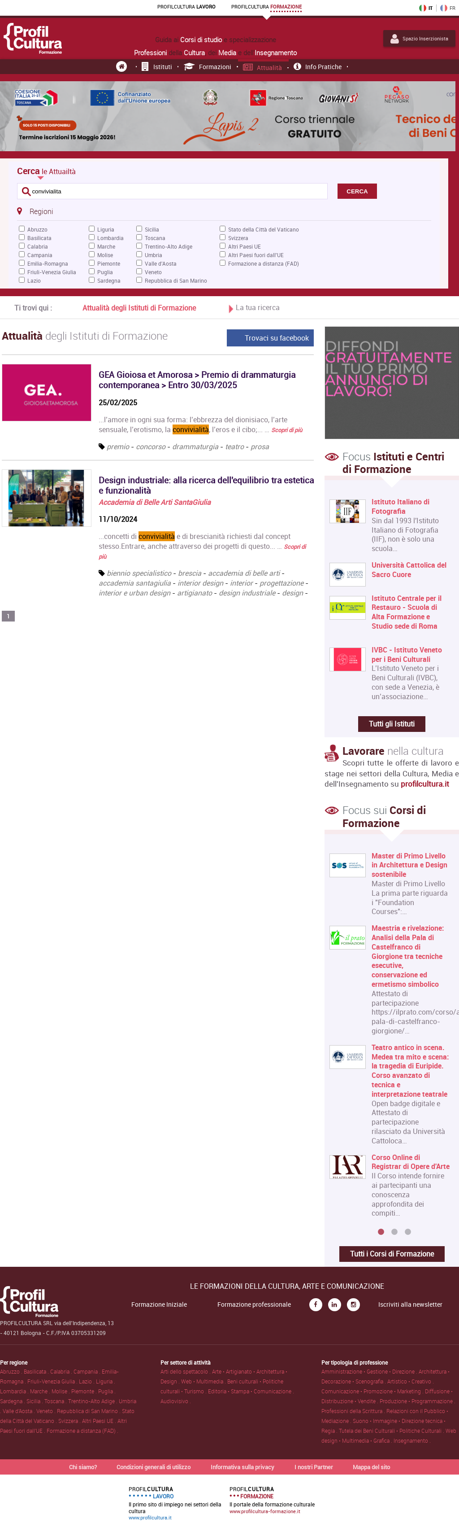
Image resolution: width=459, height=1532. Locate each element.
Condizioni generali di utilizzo (154, 1467)
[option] (389, 1038)
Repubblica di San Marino (176, 280)
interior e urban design (134, 593)
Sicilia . (35, 1401)
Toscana (155, 237)
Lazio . (87, 1381)
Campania (39, 254)
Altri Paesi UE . (99, 1420)
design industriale (247, 593)
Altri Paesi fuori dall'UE (256, 254)
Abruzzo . (12, 1371)
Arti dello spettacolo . (186, 1371)
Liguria (105, 229)
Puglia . (107, 1391)
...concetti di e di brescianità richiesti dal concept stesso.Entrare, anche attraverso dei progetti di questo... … (202, 545)
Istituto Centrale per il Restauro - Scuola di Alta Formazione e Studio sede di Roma (407, 612)
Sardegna (109, 280)
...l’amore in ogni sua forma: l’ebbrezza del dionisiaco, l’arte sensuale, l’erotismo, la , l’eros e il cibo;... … (200, 424)
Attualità (262, 67)
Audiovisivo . (175, 1401)
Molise (105, 254)
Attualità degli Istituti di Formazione (139, 308)
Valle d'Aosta (161, 263)
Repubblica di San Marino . (89, 1410)
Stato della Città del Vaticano (263, 229)
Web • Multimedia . (204, 1381)
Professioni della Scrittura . (353, 1410)
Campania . (88, 1371)
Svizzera (238, 237)
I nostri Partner (313, 1467)
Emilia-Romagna (47, 263)
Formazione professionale (254, 1304)
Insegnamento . (412, 1440)
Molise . (61, 1391)
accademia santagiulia (135, 583)
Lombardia (110, 237)
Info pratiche (318, 66)
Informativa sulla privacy (242, 1467)
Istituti (157, 66)
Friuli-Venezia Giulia (51, 272)
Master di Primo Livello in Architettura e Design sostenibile (409, 865)
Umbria (153, 254)
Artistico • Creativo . (410, 1381)
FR (447, 8)
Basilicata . (37, 1371)
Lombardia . (15, 1391)
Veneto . (46, 1410)
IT (426, 8)
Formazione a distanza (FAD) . (82, 1430)
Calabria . (62, 1371)
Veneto (153, 272)
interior (241, 583)
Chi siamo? (83, 1467)
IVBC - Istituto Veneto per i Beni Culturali (407, 654)
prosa (260, 446)
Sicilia (152, 229)
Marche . (41, 1391)
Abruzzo (37, 229)
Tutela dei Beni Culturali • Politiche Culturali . (392, 1430)
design (292, 593)
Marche (106, 246)
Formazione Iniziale (159, 1304)
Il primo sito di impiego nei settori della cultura (175, 1503)
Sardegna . (13, 1401)
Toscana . (56, 1401)
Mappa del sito (371, 1467)
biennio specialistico (139, 573)
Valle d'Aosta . (19, 1410)
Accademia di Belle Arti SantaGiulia (155, 502)
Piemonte (108, 263)
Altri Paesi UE (244, 246)
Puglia (105, 272)
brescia (189, 573)
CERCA (357, 191)
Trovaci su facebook (277, 338)
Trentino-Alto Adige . (93, 1401)
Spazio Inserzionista (419, 38)
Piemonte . (84, 1391)
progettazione (281, 583)
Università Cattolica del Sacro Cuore (409, 569)
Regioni (35, 211)
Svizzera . (70, 1420)
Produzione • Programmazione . (417, 1401)
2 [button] (394, 1232)
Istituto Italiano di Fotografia (400, 506)
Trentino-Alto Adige (168, 246)
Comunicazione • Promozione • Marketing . (373, 1391)
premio (118, 446)
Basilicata (39, 237)
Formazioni (208, 66)
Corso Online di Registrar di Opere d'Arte (411, 1162)
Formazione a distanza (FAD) (263, 263)
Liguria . (105, 1381)
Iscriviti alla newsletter (410, 1304)
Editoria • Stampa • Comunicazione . (251, 1391)
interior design (200, 583)
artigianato (194, 593)
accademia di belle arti (244, 573)
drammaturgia (195, 446)
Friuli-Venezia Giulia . (53, 1381)
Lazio (34, 280)
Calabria (37, 246)
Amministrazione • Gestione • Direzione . (370, 1371)
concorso (150, 446)
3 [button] (407, 1232)
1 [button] (381, 1232)
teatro (234, 446)
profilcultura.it (425, 784)
